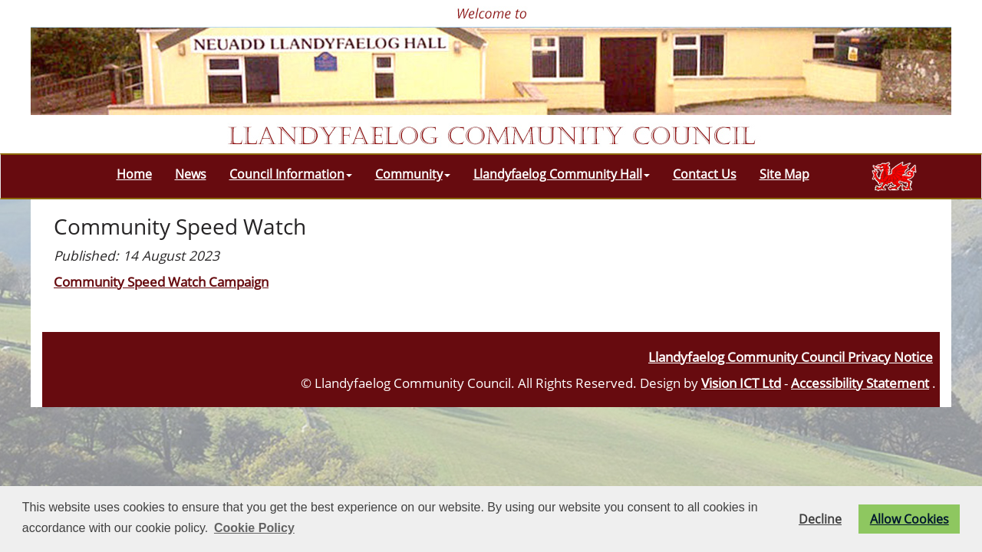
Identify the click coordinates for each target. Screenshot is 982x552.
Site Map (784, 174)
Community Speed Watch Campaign (161, 281)
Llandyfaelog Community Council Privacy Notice (790, 356)
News (190, 174)
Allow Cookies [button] (909, 519)
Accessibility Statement (860, 382)
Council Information (290, 174)
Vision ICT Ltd (741, 382)
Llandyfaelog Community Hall (561, 174)
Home (134, 174)
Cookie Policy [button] (254, 527)
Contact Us (704, 174)
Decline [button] (820, 519)
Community (412, 174)
